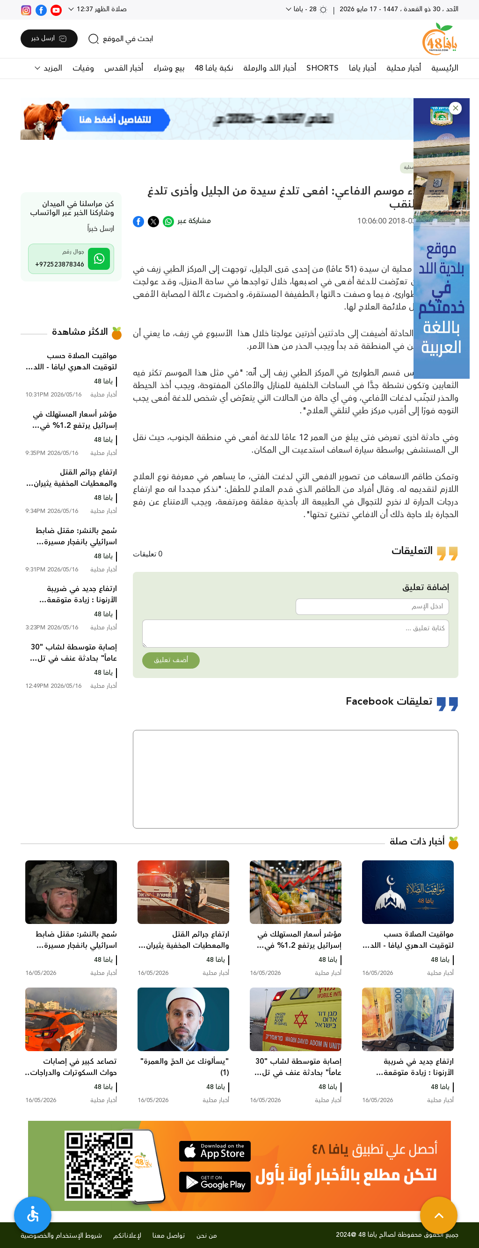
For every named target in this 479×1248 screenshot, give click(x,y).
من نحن (206, 1236)
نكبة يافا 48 (214, 68)
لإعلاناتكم (127, 1236)
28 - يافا (310, 9)
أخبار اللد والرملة (269, 68)
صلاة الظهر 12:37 (101, 9)
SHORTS (322, 68)
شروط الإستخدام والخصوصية (61, 1236)
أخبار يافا (362, 68)
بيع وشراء (168, 68)
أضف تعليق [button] (171, 660)
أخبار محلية (403, 68)
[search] (120, 39)
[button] (455, 108)
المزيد (51, 68)
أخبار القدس (123, 68)
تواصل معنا (168, 1236)
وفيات (83, 68)
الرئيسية (444, 68)
